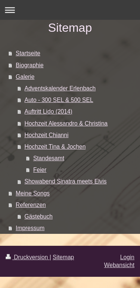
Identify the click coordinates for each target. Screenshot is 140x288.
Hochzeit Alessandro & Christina (66, 123)
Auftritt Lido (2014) (48, 111)
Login (127, 257)
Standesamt (48, 158)
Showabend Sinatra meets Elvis (66, 181)
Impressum (30, 228)
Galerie (25, 77)
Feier (40, 170)
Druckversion (28, 257)
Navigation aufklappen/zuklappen (70, 10)
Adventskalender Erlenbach (60, 88)
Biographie (30, 65)
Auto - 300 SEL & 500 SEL (59, 100)
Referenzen (31, 205)
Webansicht (119, 265)
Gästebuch (39, 216)
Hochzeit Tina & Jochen (55, 146)
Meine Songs (33, 193)
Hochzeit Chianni (47, 135)
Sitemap (63, 257)
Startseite (28, 53)
